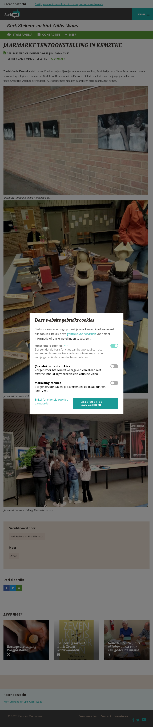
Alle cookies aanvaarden (91, 403)
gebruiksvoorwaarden (81, 334)
